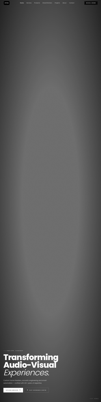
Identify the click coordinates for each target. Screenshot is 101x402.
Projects (57, 3)
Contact (71, 3)
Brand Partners (47, 3)
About (64, 3)
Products (37, 3)
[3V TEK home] (6, 3)
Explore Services (13, 390)
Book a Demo (91, 3)
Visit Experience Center (36, 390)
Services (29, 3)
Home (22, 3)
